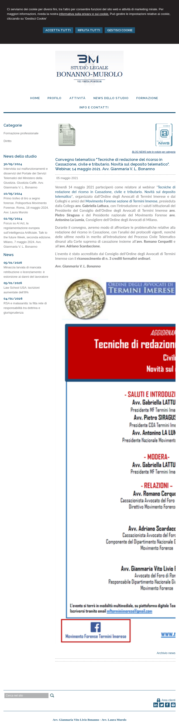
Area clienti (168, 700)
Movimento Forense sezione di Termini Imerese (122, 201)
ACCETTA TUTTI (58, 30)
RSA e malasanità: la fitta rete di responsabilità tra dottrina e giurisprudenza (25, 307)
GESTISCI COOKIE (119, 30)
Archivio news (166, 653)
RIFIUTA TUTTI (89, 30)
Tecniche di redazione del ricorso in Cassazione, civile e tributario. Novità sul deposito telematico (115, 192)
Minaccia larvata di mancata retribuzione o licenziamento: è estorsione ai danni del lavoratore (25, 272)
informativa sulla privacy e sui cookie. (84, 14)
